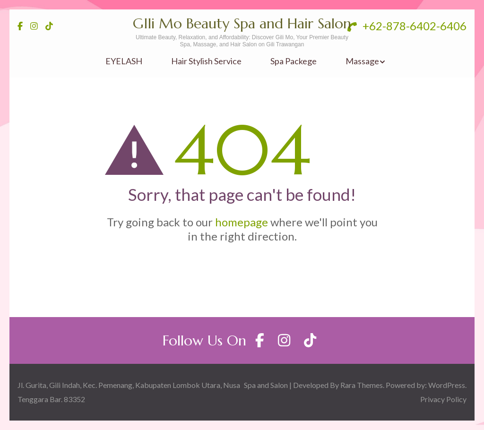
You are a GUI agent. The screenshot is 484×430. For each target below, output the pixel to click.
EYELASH (123, 61)
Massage (362, 61)
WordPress (446, 384)
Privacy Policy (443, 399)
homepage (241, 222)
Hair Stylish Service (206, 61)
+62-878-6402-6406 (407, 26)
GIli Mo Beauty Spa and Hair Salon (242, 23)
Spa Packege (293, 61)
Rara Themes (361, 384)
